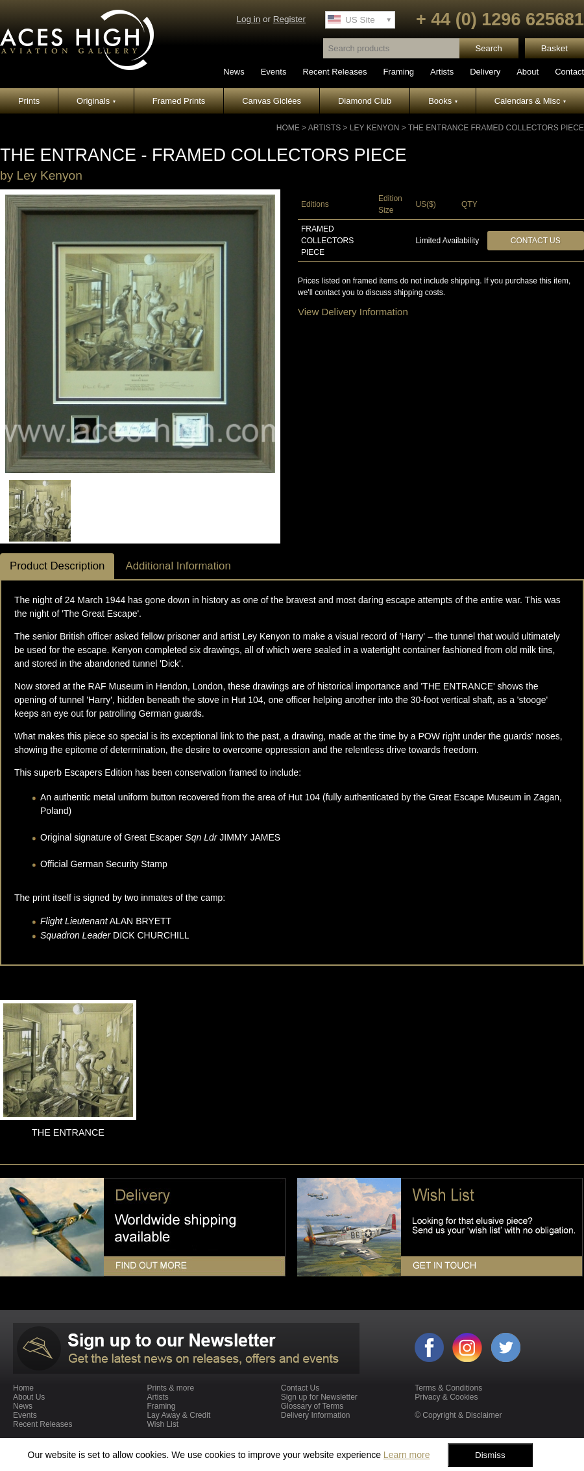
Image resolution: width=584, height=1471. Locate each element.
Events (274, 72)
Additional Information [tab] (177, 566)
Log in (248, 19)
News (234, 72)
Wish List (162, 1424)
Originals (96, 101)
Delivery (485, 72)
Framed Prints (179, 101)
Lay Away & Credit (178, 1415)
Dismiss (490, 1455)
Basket (554, 48)
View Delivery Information (353, 311)
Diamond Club (364, 101)
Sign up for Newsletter (319, 1397)
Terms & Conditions (448, 1388)
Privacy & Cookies (446, 1397)
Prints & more (170, 1388)
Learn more (406, 1455)
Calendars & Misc (530, 101)
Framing (398, 72)
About (528, 72)
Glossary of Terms (312, 1406)
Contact (569, 72)
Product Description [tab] (57, 566)
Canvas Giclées (271, 101)
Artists (442, 72)
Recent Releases (334, 72)
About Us (29, 1397)
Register (289, 19)
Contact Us (536, 240)
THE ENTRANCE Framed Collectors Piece (496, 127)
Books (442, 101)
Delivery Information (315, 1415)
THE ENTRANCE (68, 1132)
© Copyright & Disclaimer (458, 1415)
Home (288, 127)
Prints (29, 101)
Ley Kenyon (374, 127)
